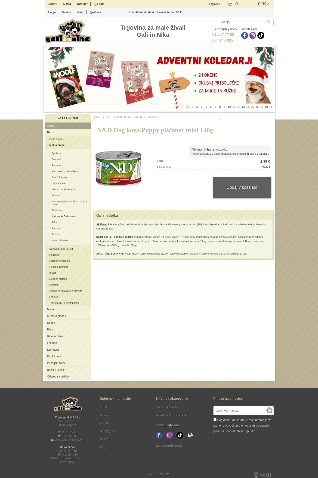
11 (233, 107)
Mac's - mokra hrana (63, 189)
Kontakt (82, 4)
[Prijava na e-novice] (269, 410)
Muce (50, 309)
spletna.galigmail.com (69, 439)
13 (243, 107)
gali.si (97, 117)
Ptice (50, 329)
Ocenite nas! (169, 445)
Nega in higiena (58, 278)
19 (270, 107)
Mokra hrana (57, 145)
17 (261, 107)
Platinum (57, 210)
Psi (49, 132)
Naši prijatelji (108, 431)
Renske (56, 228)
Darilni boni (54, 356)
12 (238, 107)
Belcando (57, 159)
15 (252, 107)
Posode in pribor (58, 266)
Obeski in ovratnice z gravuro (65, 290)
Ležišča (53, 297)
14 (247, 107)
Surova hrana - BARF (61, 248)
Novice (66, 12)
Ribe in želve (55, 336)
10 (229, 107)
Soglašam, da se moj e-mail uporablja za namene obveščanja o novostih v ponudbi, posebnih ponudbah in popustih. (242, 425)
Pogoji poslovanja (166, 406)
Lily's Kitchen (59, 183)
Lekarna (52, 343)
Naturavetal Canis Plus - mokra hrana (69, 203)
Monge (56, 195)
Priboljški (54, 254)
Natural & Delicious (63, 216)
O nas (67, 4)
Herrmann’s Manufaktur (65, 171)
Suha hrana (56, 139)
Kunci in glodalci (57, 316)
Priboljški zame (56, 363)
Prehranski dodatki (60, 260)
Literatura (53, 349)
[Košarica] (249, 4)
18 (266, 107)
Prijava (214, 4)
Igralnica (95, 12)
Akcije (52, 12)
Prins (55, 222)
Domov (52, 4)
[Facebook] (245, 35)
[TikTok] (261, 35)
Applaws (57, 153)
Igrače (53, 272)
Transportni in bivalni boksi (64, 303)
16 (257, 107)
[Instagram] (253, 35)
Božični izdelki (56, 369)
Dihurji (51, 322)
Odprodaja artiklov (58, 376)
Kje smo (99, 4)
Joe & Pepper (59, 177)
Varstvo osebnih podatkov (171, 414)
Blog (80, 12)
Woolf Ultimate (60, 240)
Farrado (56, 165)
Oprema (54, 284)
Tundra (56, 234)
